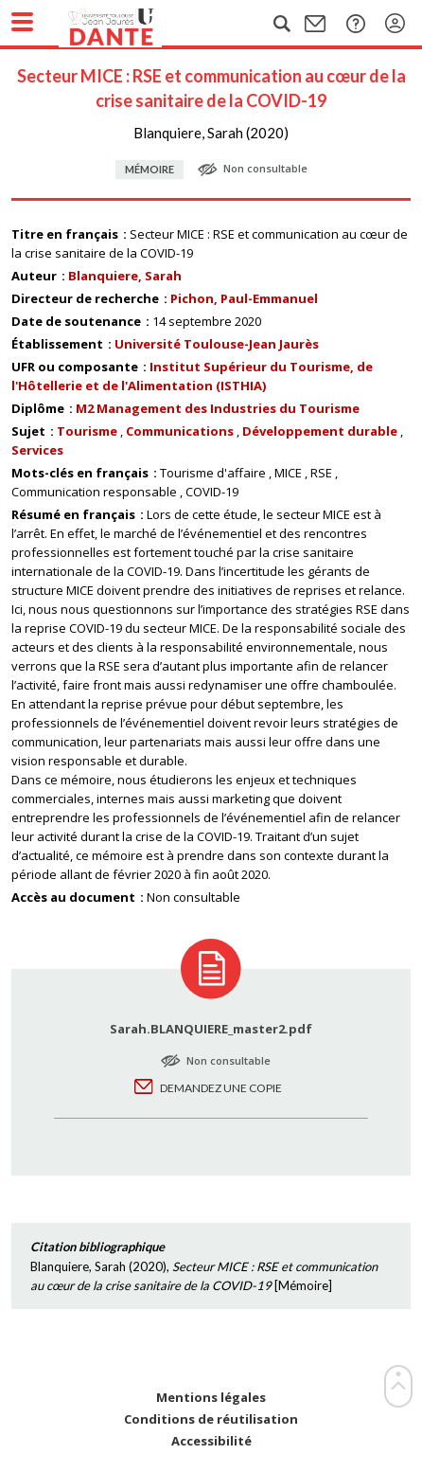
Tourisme (87, 431)
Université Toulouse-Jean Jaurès (216, 343)
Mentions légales (211, 1398)
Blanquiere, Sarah (125, 275)
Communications (180, 431)
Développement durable (319, 431)
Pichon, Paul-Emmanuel (244, 298)
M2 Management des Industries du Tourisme (218, 408)
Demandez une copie (221, 1088)
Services (37, 449)
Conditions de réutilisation (211, 1419)
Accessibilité (211, 1441)
